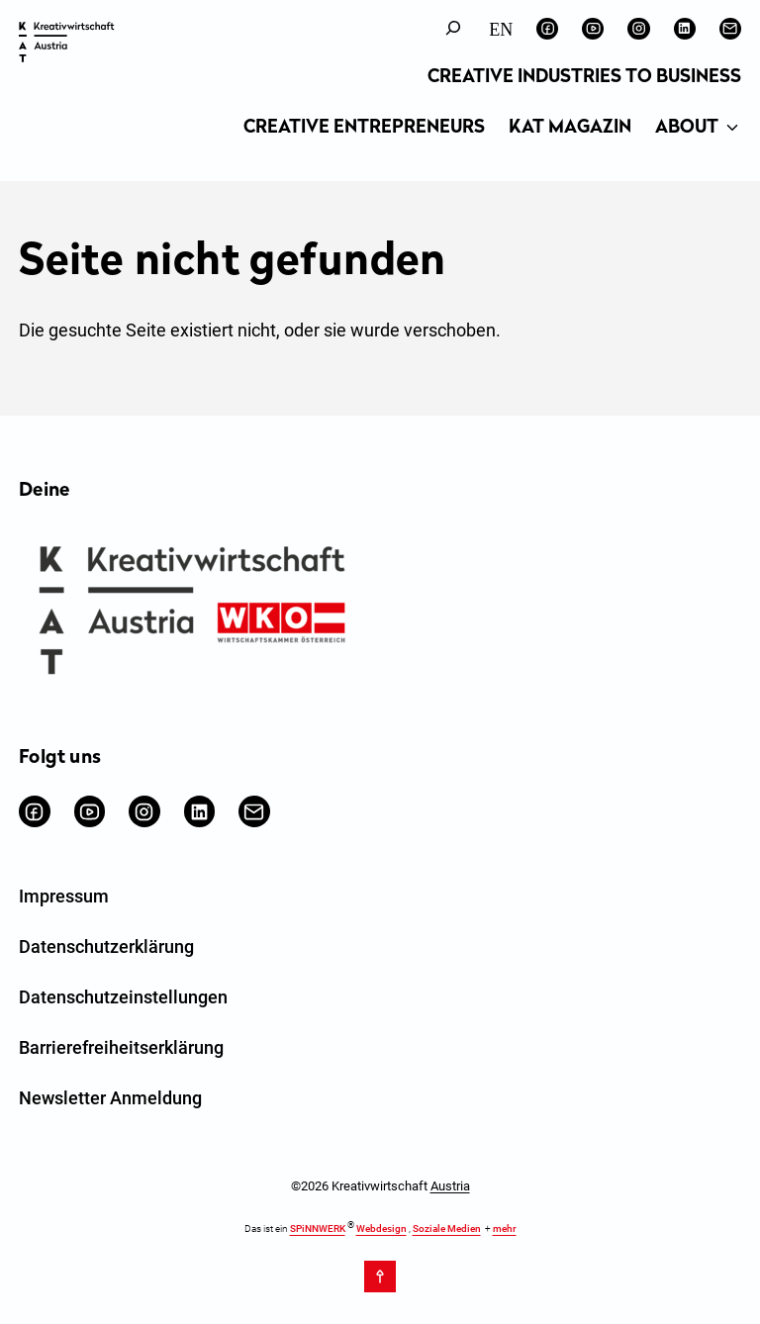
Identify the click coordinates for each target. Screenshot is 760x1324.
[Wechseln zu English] (501, 29)
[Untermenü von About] (732, 129)
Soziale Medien (447, 1228)
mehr (505, 1228)
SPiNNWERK (317, 1228)
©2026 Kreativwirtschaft (380, 1186)
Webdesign (381, 1228)
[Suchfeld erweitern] (453, 28)
